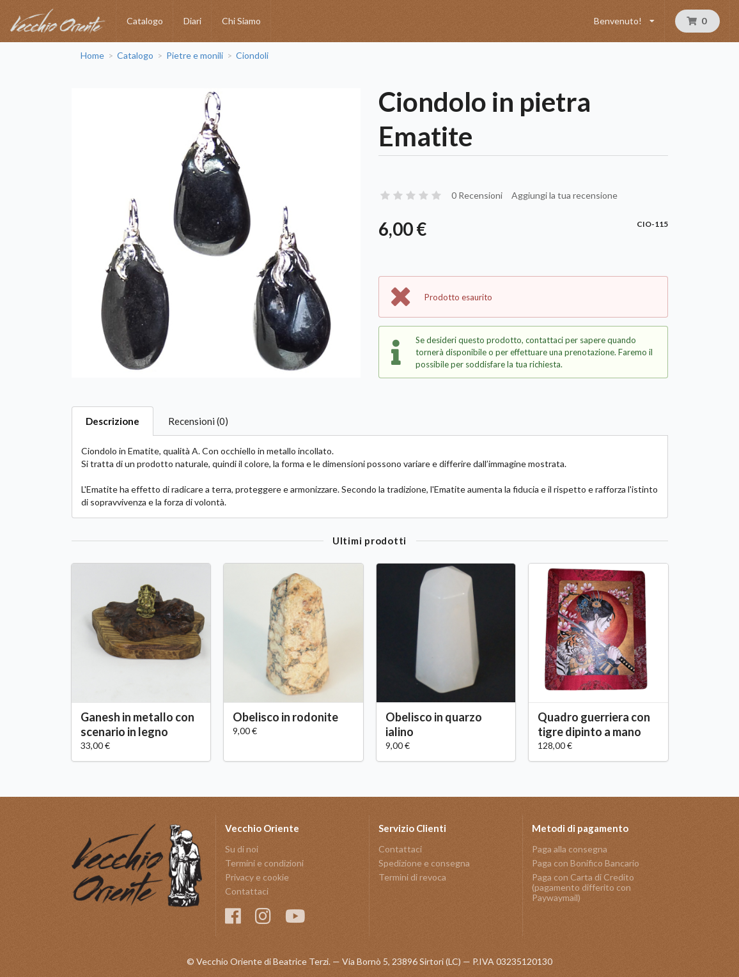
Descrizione (112, 421)
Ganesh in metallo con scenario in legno (137, 724)
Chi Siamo (241, 20)
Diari (192, 20)
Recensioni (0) (198, 421)
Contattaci (246, 891)
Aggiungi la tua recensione (564, 195)
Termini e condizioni (264, 863)
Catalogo (145, 20)
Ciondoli (252, 55)
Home (92, 55)
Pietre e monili (194, 55)
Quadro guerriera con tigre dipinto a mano (594, 724)
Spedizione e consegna (424, 863)
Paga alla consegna (569, 849)
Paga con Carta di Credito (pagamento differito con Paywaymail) (583, 887)
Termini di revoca (412, 877)
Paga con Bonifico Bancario (585, 863)
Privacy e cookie (257, 877)
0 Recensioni (476, 195)
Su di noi (241, 849)
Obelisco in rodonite (285, 717)
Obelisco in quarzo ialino (433, 724)
